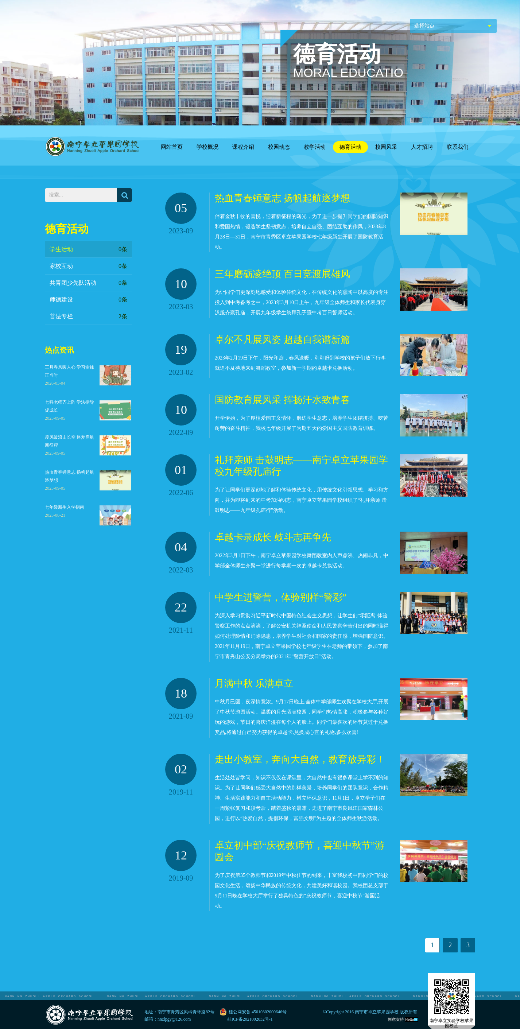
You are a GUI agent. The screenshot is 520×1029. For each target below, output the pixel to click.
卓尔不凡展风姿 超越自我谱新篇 (282, 339)
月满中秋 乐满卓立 (254, 683)
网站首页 (172, 147)
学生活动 (88, 249)
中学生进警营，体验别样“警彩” (280, 597)
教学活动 (315, 147)
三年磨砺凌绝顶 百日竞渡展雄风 (282, 274)
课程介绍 (243, 147)
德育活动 (350, 147)
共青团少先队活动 (88, 283)
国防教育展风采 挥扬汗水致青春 (282, 400)
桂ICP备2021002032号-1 (250, 1019)
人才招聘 (422, 147)
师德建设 (88, 299)
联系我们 (458, 147)
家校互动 (88, 266)
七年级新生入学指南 (64, 507)
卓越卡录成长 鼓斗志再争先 (273, 537)
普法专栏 (88, 316)
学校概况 (207, 147)
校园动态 (279, 147)
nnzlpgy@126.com (174, 1019)
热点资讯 (59, 350)
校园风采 (386, 147)
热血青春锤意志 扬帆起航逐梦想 (282, 198)
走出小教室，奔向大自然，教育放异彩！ (300, 759)
